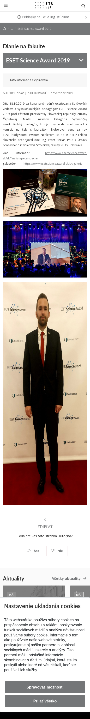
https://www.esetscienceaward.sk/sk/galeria (53, 164)
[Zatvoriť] (6, 5)
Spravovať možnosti (44, 687)
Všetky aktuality (66, 578)
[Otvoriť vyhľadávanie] (83, 5)
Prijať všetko (45, 701)
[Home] (4, 29)
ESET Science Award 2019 (38, 60)
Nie (57, 551)
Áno (33, 551)
